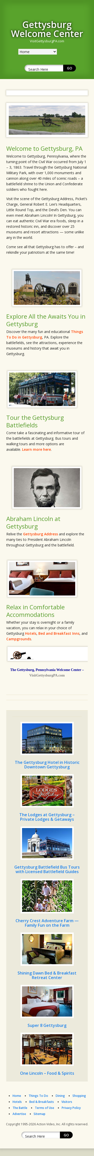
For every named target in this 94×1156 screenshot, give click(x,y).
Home (17, 1096)
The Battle (20, 1108)
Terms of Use (44, 1108)
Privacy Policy (71, 1108)
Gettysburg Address (40, 534)
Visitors (66, 1102)
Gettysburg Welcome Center (47, 29)
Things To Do (38, 1096)
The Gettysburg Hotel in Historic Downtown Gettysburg (47, 765)
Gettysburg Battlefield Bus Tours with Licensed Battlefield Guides (47, 869)
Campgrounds (18, 639)
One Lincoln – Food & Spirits (47, 1073)
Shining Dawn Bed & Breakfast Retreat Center (47, 975)
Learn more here (36, 449)
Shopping (79, 1096)
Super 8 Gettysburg (47, 1025)
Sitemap (39, 1114)
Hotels (30, 633)
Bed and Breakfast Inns (58, 633)
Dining (60, 1096)
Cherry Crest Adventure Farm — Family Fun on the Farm (47, 923)
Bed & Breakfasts (41, 1102)
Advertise (19, 1114)
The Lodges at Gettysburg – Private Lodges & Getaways (47, 817)
